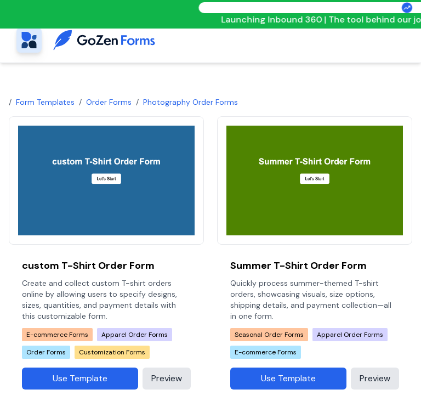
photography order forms (190, 102)
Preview (166, 378)
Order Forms (109, 102)
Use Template (80, 378)
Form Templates (45, 102)
